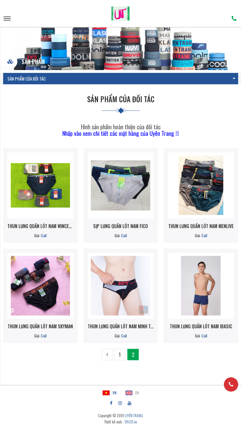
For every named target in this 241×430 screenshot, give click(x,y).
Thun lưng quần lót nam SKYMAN (40, 326)
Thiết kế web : (114, 422)
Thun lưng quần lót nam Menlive (201, 226)
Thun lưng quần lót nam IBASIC (201, 326)
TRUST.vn (130, 422)
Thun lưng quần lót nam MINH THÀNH (121, 326)
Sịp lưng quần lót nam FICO (120, 226)
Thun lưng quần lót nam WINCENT (40, 226)
